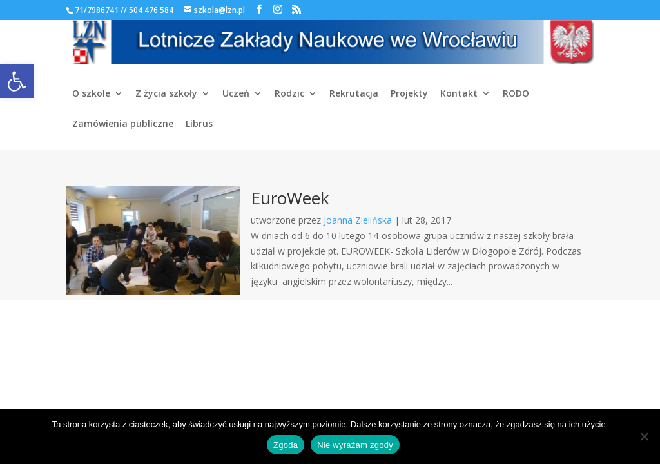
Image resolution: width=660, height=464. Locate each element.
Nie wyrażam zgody (355, 445)
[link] (17, 81)
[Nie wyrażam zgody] (643, 436)
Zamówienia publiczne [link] (122, 124)
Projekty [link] (409, 94)
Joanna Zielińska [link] (358, 220)
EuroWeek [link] (290, 197)
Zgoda (285, 445)
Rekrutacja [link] (353, 94)
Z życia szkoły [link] (166, 94)
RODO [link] (516, 94)
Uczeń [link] (235, 94)
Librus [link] (199, 124)
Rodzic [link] (289, 94)
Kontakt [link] (459, 94)
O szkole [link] (91, 94)
